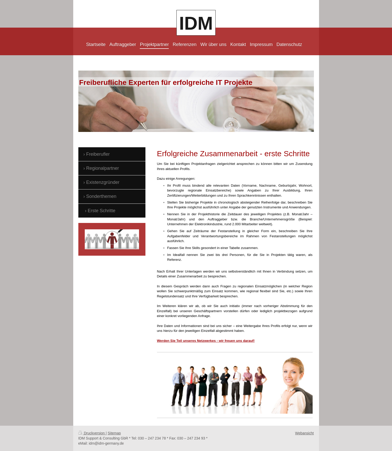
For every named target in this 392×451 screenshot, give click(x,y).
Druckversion (92, 433)
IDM (196, 23)
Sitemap (114, 433)
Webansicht (304, 433)
